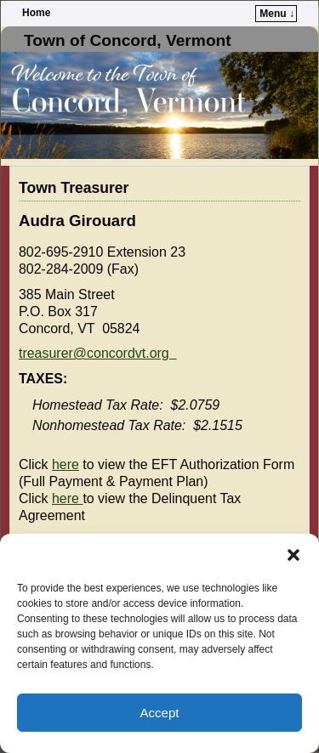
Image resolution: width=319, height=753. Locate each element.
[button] (293, 554)
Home (36, 13)
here (65, 464)
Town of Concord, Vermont (127, 40)
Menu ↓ (276, 14)
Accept (159, 712)
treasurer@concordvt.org (98, 353)
